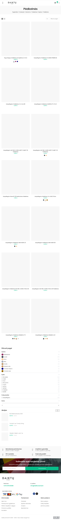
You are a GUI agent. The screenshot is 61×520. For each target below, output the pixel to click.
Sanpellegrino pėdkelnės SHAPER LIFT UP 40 (45, 104)
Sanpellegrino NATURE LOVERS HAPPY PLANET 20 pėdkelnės (45, 151)
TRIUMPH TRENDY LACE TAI (16, 433)
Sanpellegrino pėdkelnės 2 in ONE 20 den (45, 196)
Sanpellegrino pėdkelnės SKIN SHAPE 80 (45, 242)
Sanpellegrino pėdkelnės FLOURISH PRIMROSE (45, 58)
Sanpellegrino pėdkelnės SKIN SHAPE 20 (15, 242)
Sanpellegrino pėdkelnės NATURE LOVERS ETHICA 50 (15, 289)
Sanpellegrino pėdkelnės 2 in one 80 (15, 104)
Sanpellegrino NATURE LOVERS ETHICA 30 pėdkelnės (45, 289)
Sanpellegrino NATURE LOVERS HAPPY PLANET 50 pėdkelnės (15, 151)
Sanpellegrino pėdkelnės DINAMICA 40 (45, 335)
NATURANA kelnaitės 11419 (16, 414)
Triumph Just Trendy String (16, 423)
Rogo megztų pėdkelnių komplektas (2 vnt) (15, 58)
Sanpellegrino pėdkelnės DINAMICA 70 (16, 335)
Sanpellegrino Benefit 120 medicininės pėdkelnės (15, 196)
